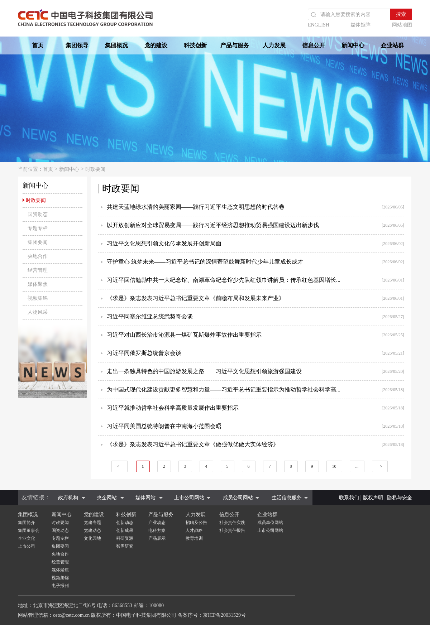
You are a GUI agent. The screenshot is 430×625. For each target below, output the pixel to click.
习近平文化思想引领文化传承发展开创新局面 (164, 243)
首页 (37, 45)
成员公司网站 (238, 497)
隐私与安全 (399, 497)
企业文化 (26, 538)
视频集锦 (60, 577)
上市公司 (26, 546)
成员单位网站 (270, 522)
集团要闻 (60, 546)
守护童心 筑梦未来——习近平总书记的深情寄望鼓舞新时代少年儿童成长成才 (205, 262)
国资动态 (60, 530)
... (357, 466)
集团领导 (77, 45)
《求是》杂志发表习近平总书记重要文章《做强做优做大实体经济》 (193, 444)
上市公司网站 (189, 497)
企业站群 (392, 45)
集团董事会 (28, 530)
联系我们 (349, 497)
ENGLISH (318, 25)
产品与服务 (234, 45)
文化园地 (92, 538)
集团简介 (26, 522)
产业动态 (157, 522)
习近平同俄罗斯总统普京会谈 (144, 353)
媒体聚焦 (60, 569)
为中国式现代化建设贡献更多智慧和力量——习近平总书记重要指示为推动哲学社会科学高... (223, 389)
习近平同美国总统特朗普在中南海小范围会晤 (164, 426)
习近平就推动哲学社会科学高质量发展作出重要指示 (173, 408)
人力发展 (274, 45)
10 (334, 466)
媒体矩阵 (360, 25)
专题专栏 (60, 538)
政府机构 (68, 497)
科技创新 (195, 45)
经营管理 (60, 561)
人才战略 (194, 530)
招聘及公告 (196, 522)
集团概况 (116, 45)
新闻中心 (352, 45)
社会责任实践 (232, 522)
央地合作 (60, 554)
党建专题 (92, 522)
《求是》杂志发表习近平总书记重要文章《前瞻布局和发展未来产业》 (196, 298)
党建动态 (92, 530)
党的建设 (155, 45)
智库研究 (124, 546)
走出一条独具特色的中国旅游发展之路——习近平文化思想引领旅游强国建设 (204, 371)
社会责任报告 (232, 530)
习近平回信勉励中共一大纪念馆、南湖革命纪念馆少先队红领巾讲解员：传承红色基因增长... (223, 280)
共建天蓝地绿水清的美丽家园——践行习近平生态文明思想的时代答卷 (196, 207)
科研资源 (124, 538)
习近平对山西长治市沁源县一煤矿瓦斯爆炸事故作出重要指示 (184, 335)
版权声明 (373, 497)
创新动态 (124, 522)
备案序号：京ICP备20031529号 (212, 615)
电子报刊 (60, 585)
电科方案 (157, 530)
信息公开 (313, 45)
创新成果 (124, 530)
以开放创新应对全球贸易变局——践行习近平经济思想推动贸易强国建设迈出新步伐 (213, 225)
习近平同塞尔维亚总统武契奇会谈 (150, 316)
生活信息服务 (287, 497)
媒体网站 (145, 497)
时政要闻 (95, 169)
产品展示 (157, 538)
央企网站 (107, 497)
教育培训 (194, 538)
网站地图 (402, 25)
